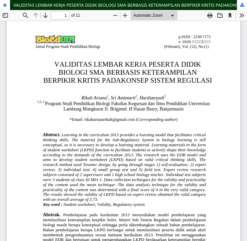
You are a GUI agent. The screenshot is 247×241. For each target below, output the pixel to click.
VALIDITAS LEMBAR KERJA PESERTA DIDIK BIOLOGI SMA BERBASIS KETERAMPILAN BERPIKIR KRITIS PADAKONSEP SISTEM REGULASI (130, 5)
